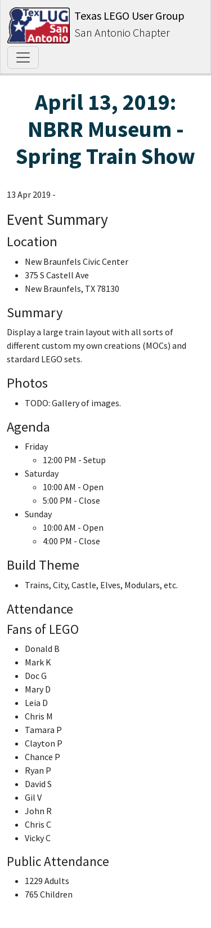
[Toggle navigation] (23, 57)
